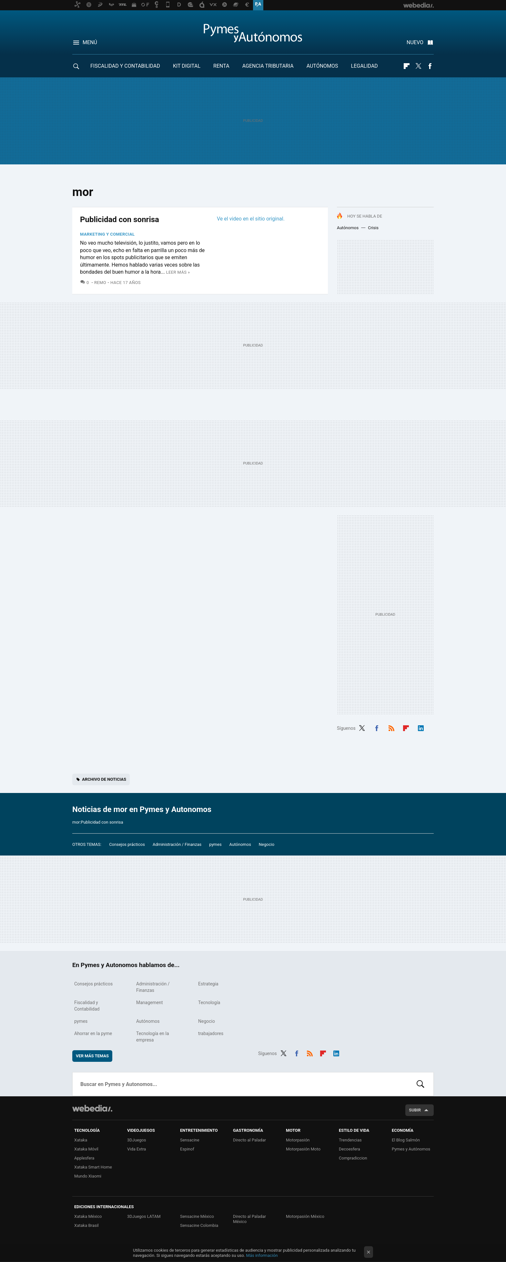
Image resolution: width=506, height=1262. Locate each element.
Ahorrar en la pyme (93, 1033)
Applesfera (84, 1158)
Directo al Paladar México (249, 1219)
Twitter (418, 66)
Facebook (430, 66)
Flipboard (406, 66)
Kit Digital (186, 66)
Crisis (373, 227)
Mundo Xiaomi (87, 1176)
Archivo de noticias (104, 779)
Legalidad (364, 66)
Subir (415, 1110)
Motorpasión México (305, 1216)
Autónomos (322, 66)
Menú (90, 42)
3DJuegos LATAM (144, 1216)
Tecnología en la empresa (152, 1036)
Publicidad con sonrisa (119, 219)
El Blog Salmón (406, 1140)
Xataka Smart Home (93, 1167)
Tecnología (209, 1002)
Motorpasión (298, 1140)
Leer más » (178, 272)
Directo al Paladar (249, 1140)
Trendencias (350, 1140)
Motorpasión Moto (303, 1149)
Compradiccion (353, 1158)
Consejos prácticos (127, 844)
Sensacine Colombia (199, 1225)
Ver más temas (92, 1055)
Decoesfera (349, 1149)
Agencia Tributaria (268, 66)
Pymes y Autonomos (253, 32)
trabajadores (210, 1033)
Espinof (187, 1149)
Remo (100, 282)
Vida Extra (136, 1149)
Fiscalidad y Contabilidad (125, 66)
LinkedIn (421, 727)
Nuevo (415, 42)
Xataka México (88, 1216)
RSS (391, 727)
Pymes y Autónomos (411, 1149)
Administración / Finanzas (177, 844)
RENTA (221, 66)
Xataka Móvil (86, 1149)
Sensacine (189, 1140)
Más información (262, 1255)
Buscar (420, 1084)
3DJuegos (136, 1140)
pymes (215, 844)
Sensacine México (197, 1216)
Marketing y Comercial (107, 234)
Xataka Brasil (86, 1225)
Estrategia (208, 983)
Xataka (80, 1140)
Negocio (266, 844)
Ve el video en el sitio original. (251, 219)
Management (149, 1002)
